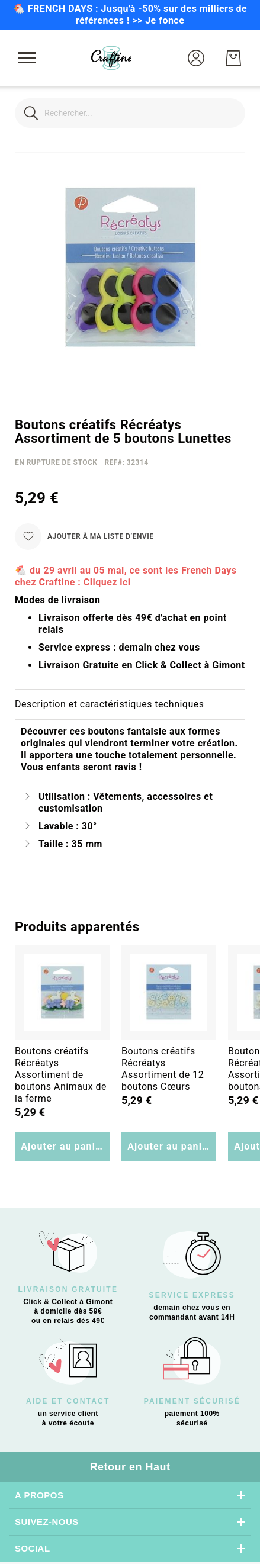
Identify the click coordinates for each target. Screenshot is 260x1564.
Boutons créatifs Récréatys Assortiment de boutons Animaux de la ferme (61, 1074)
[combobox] (130, 113)
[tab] (130, 705)
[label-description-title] (130, 705)
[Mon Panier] (233, 58)
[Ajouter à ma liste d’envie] (84, 536)
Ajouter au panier (63, 1146)
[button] (196, 58)
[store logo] (111, 58)
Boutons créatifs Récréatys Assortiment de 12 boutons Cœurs (162, 1068)
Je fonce (164, 20)
